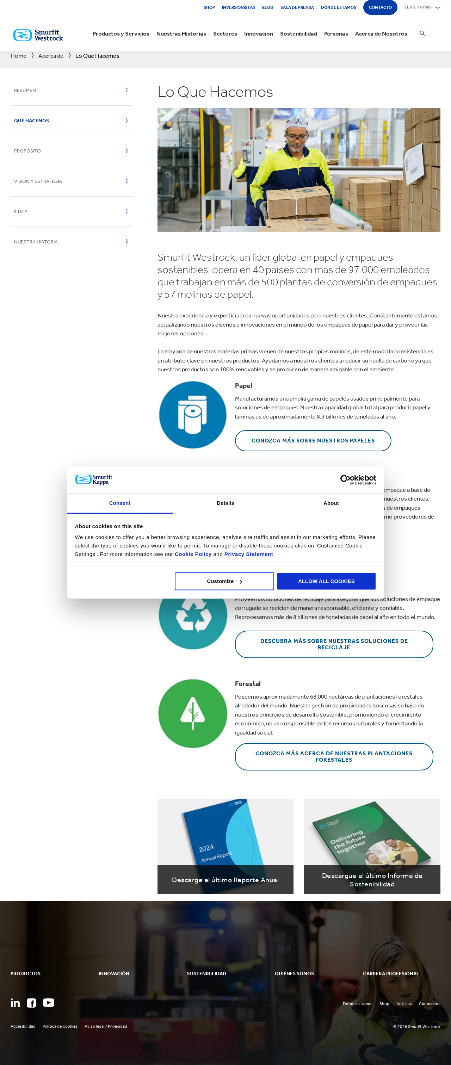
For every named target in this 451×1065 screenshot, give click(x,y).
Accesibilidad (23, 1026)
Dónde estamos (338, 7)
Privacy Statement (248, 554)
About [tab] (331, 503)
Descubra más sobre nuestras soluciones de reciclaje (334, 644)
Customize (224, 581)
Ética (20, 212)
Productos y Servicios (121, 33)
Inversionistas (238, 7)
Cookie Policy (193, 554)
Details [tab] (225, 503)
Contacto (380, 7)
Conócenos (429, 1003)
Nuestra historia (36, 242)
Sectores (225, 33)
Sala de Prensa (297, 7)
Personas (336, 33)
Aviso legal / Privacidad (106, 1026)
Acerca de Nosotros (381, 33)
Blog (267, 7)
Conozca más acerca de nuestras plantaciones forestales (334, 756)
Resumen (25, 90)
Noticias (404, 1003)
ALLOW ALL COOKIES (326, 581)
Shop (209, 7)
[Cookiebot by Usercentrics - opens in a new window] (345, 480)
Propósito (27, 151)
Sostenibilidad (298, 33)
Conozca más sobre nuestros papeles (313, 440)
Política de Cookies (60, 1026)
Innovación (258, 33)
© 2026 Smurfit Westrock (416, 1026)
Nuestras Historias (181, 33)
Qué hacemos (31, 121)
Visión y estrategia (38, 181)
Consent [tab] (120, 503)
